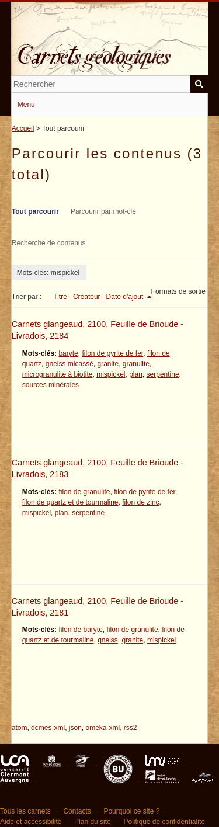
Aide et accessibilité (30, 822)
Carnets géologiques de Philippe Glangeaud (109, 49)
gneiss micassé (69, 364)
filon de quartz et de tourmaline (70, 502)
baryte (68, 353)
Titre (60, 297)
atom (19, 728)
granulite (136, 364)
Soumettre (199, 84)
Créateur (86, 297)
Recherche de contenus (49, 243)
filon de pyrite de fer (112, 353)
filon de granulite (84, 492)
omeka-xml (102, 728)
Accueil (23, 128)
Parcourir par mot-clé (103, 211)
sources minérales (50, 385)
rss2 (130, 728)
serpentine (163, 374)
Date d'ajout (125, 297)
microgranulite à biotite (57, 374)
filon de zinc (140, 502)
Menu (26, 104)
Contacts (77, 811)
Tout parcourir (35, 211)
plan (135, 374)
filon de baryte (80, 630)
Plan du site (92, 822)
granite (108, 364)
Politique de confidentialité (163, 822)
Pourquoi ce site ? (131, 811)
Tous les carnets (25, 811)
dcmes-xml (48, 728)
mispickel (110, 374)
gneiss (108, 640)
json (75, 728)
